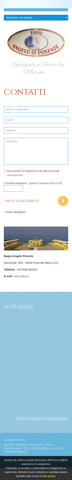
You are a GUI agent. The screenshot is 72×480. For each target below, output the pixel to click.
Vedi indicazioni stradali (41, 418)
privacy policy (17, 175)
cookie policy (47, 476)
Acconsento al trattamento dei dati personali (31, 170)
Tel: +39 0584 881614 (37, 448)
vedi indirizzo (21, 276)
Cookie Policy (15, 440)
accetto (25, 468)
